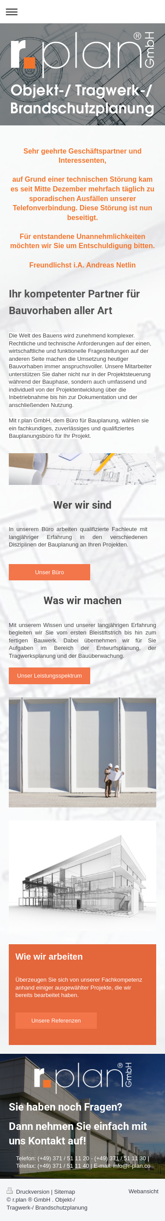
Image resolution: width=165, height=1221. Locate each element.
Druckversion (29, 1191)
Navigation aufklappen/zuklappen (82, 11)
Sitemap (64, 1191)
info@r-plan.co (131, 1165)
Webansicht (143, 1191)
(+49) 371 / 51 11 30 (120, 1158)
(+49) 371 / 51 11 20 (63, 1158)
